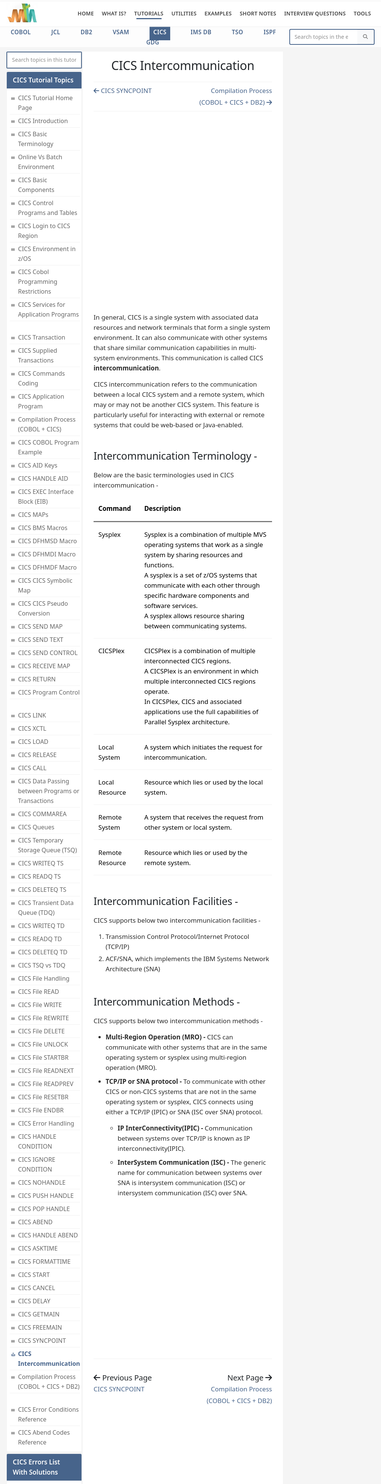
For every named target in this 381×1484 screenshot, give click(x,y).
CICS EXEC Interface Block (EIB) (46, 433)
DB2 (86, 32)
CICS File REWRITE (43, 954)
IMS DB (200, 32)
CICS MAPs (33, 451)
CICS (159, 32)
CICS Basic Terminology (35, 75)
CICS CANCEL (36, 1224)
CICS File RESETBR (43, 1033)
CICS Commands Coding (41, 315)
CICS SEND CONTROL (47, 589)
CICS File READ (38, 928)
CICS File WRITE (40, 941)
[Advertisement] (182, 210)
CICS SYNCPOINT (42, 1277)
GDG (152, 42)
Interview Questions (315, 13)
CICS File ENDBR (40, 1046)
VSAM (121, 32)
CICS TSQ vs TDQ (41, 901)
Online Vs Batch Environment (40, 98)
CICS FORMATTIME (44, 1198)
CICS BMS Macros (42, 464)
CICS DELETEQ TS (42, 826)
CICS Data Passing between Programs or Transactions (48, 727)
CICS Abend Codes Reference (44, 1374)
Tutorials (148, 13)
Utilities (184, 13)
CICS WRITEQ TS (40, 799)
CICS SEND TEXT (40, 576)
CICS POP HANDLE (44, 1145)
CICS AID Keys (37, 402)
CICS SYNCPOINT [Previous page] (123, 90)
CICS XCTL (32, 665)
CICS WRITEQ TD (41, 862)
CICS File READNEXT (46, 1007)
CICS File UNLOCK (43, 981)
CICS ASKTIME (37, 1185)
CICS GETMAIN (38, 1250)
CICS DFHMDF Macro (47, 504)
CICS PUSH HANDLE (46, 1132)
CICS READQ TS (39, 813)
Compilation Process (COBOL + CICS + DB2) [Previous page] (239, 1395)
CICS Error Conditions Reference (48, 1351)
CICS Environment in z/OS (47, 190)
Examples (218, 13)
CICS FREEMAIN (40, 1264)
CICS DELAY (34, 1237)
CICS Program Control (49, 629)
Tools (362, 13)
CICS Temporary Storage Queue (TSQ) (47, 781)
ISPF (270, 32)
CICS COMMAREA (42, 750)
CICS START (34, 1211)
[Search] (365, 37)
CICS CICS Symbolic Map (45, 522)
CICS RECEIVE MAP (44, 602)
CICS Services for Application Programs (48, 246)
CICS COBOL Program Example (48, 384)
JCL (55, 32)
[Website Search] (324, 37)
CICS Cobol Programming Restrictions (37, 218)
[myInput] (44, 60)
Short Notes (258, 13)
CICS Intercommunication (49, 1295)
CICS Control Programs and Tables (47, 144)
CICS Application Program (41, 338)
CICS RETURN (37, 615)
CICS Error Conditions (33, 1431)
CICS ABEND (35, 1158)
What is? (114, 13)
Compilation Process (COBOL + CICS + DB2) (49, 1318)
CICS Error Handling (46, 1060)
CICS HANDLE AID (43, 415)
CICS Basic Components (36, 121)
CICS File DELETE (41, 967)
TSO (237, 32)
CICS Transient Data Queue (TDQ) (46, 844)
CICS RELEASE (37, 691)
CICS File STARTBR (43, 994)
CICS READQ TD (40, 875)
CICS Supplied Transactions (37, 292)
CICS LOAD (33, 678)
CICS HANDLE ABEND (48, 1171)
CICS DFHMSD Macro (47, 477)
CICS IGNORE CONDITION (36, 1101)
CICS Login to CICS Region (44, 167)
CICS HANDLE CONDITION (37, 1078)
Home (86, 13)
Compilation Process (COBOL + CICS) (47, 361)
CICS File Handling (44, 915)
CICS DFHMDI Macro (47, 490)
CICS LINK (32, 652)
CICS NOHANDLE (41, 1119)
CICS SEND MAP (40, 563)
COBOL (21, 32)
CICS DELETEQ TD (42, 888)
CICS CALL (32, 704)
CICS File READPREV (45, 1020)
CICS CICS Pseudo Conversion (43, 545)
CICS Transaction (41, 274)
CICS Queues (36, 763)
